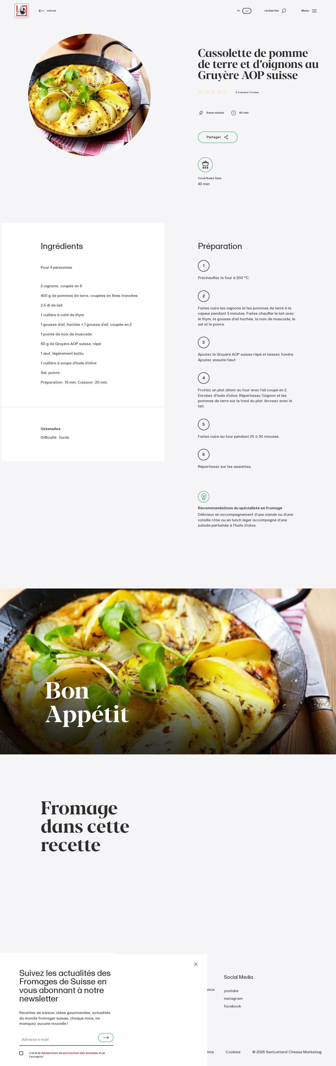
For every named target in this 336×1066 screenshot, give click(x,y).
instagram (233, 998)
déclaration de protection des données (69, 1053)
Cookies (233, 1052)
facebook (232, 1006)
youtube (231, 991)
